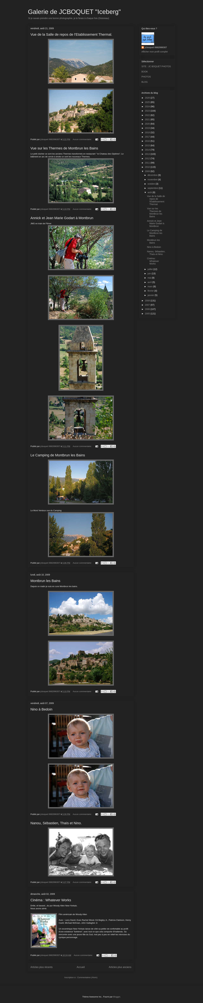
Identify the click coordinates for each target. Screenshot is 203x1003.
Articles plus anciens (120, 967)
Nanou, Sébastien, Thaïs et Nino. (56, 823)
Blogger (116, 997)
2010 (148, 167)
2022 (148, 115)
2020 (148, 123)
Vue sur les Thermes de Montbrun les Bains (64, 148)
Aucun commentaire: (82, 139)
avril (149, 282)
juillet (150, 269)
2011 (148, 162)
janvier (151, 295)
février (150, 290)
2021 (148, 119)
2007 (148, 305)
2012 (148, 158)
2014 (148, 149)
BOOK (144, 71)
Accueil (81, 967)
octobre (151, 184)
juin (149, 273)
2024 (148, 106)
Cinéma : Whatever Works (50, 900)
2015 (148, 145)
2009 (148, 171)
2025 (148, 102)
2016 (148, 141)
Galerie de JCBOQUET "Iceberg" (74, 11)
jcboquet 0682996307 (156, 47)
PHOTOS (146, 76)
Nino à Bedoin (41, 709)
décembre (152, 175)
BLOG (144, 82)
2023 (148, 110)
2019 (148, 128)
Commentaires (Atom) (87, 977)
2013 (148, 154)
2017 (148, 136)
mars (150, 286)
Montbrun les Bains (45, 581)
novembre (152, 179)
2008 (148, 300)
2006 (148, 309)
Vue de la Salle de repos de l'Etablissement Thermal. (71, 34)
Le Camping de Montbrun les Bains (57, 455)
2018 (148, 132)
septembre (153, 188)
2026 (148, 97)
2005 (148, 313)
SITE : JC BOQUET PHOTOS (156, 66)
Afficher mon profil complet (154, 51)
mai (149, 277)
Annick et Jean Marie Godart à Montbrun (61, 218)
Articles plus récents (41, 967)
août (149, 192)
